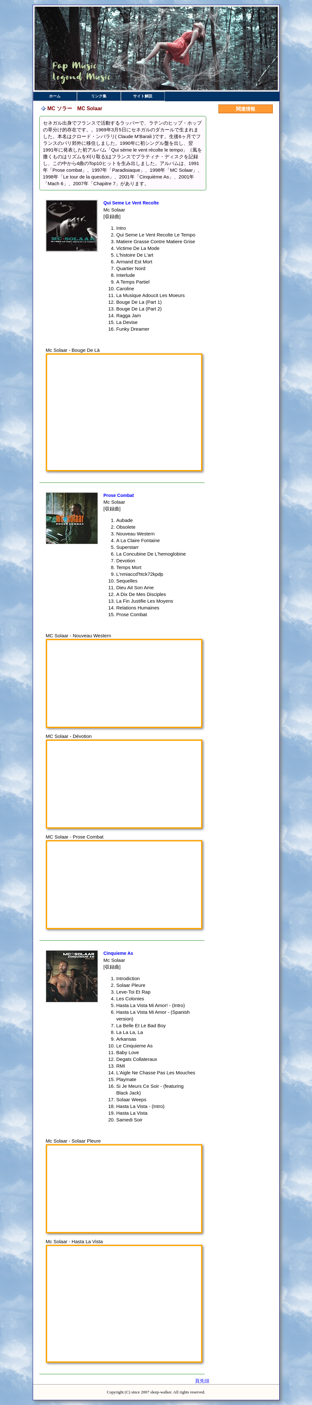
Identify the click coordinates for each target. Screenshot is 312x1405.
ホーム (55, 96)
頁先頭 (202, 1381)
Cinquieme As (118, 953)
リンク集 (98, 96)
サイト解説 (142, 96)
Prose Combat (119, 495)
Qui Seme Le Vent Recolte (131, 202)
